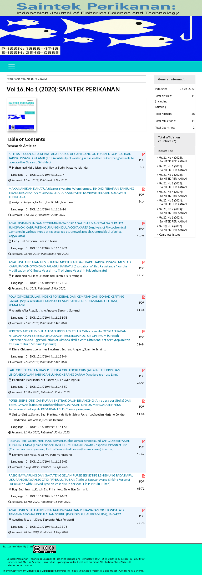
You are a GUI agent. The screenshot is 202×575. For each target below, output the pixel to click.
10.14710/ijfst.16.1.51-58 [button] (51, 427)
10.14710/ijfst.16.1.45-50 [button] (51, 386)
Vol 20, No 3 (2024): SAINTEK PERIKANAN (172, 202)
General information (172, 79)
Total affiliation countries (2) (169, 139)
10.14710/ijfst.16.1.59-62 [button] (51, 461)
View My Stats (25, 546)
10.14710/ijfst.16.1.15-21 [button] (51, 248)
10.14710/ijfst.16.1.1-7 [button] (50, 175)
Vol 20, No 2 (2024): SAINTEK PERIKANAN (172, 211)
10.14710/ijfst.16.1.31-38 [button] (51, 317)
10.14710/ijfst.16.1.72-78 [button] (51, 527)
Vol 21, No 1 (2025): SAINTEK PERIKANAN (172, 185)
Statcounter (10, 546)
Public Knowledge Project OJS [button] (87, 570)
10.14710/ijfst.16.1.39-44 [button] (51, 356)
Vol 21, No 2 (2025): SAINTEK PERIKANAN (172, 176)
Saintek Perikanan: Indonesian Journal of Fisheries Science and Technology (51, 559)
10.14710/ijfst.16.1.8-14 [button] (51, 209)
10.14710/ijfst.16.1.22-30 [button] (51, 283)
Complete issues (169, 234)
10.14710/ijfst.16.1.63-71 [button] (51, 496)
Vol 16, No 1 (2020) (37, 78)
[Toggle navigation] (11, 66)
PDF (142, 157)
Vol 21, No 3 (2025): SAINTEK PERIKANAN (172, 168)
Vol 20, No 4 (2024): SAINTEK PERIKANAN (172, 193)
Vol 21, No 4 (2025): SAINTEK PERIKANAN (172, 159)
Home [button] (10, 78)
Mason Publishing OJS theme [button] (126, 570)
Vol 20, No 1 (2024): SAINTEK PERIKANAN (172, 219)
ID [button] (26, 175)
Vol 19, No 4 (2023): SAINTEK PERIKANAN (172, 228)
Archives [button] (20, 78)
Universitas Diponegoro (41, 570)
